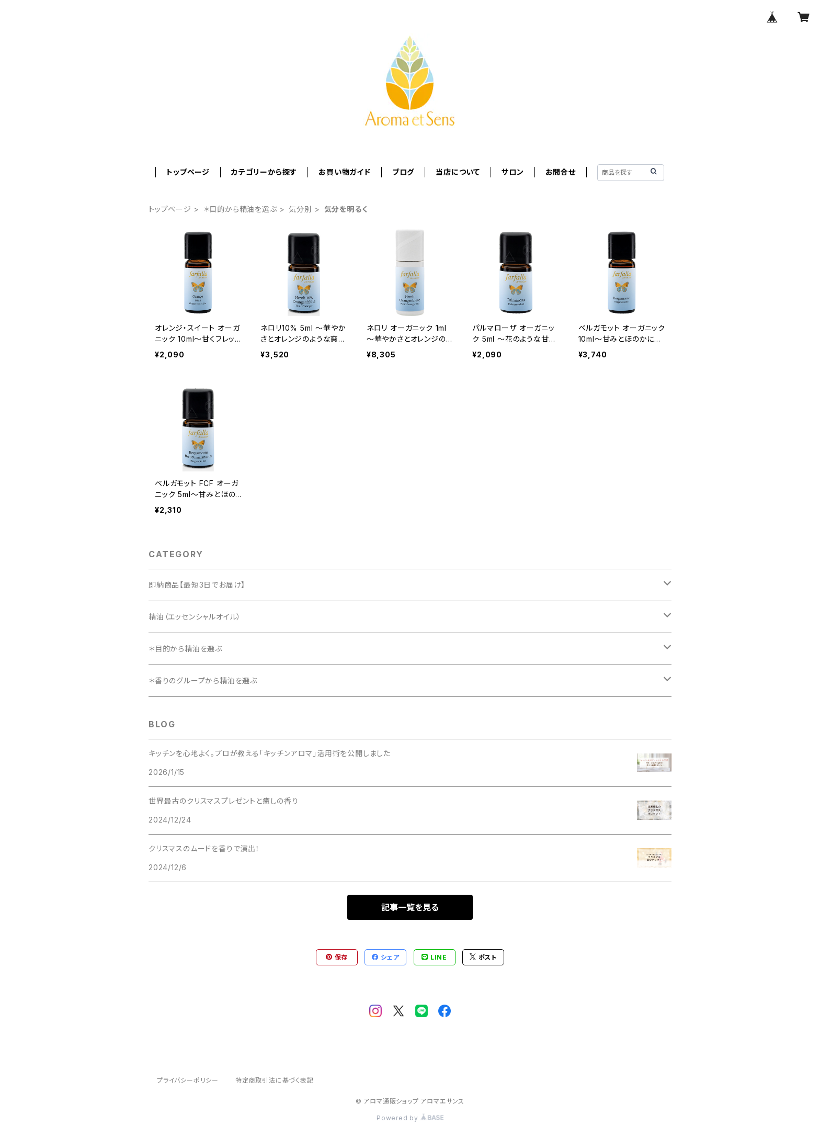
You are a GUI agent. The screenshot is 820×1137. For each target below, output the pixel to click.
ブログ (403, 171)
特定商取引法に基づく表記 (274, 1080)
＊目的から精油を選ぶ (240, 209)
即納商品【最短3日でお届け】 (197, 584)
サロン (512, 171)
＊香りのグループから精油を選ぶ (203, 680)
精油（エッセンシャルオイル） (195, 616)
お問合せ (560, 171)
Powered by (410, 1118)
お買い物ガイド (344, 171)
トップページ (188, 171)
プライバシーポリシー (188, 1080)
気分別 (300, 209)
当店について (458, 171)
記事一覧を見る (410, 907)
